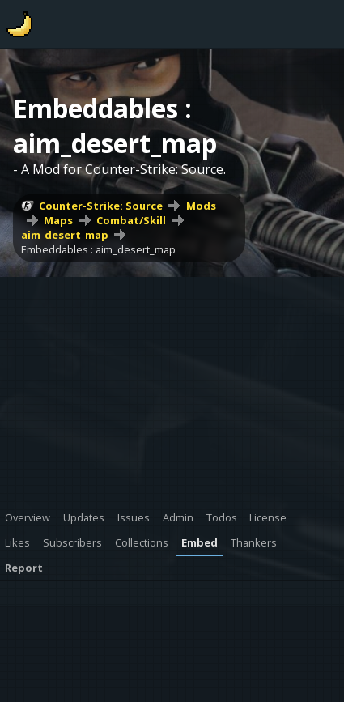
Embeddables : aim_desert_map (98, 249)
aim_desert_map (64, 235)
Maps (58, 220)
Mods (201, 205)
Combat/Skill (131, 220)
